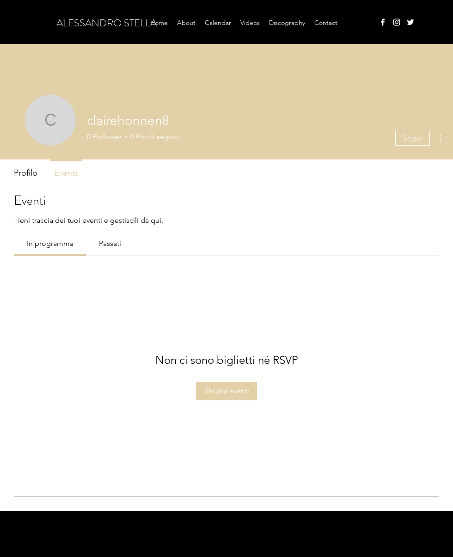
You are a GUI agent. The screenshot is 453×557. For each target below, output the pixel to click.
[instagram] (396, 22)
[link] (50, 243)
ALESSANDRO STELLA (106, 23)
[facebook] (382, 22)
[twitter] (410, 22)
